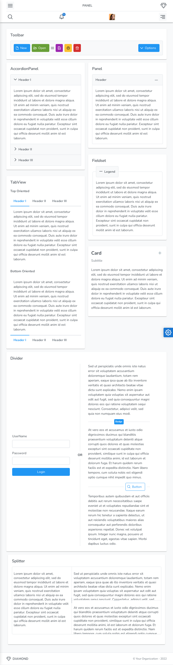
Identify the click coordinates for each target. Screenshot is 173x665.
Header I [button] (22, 80)
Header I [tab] (20, 201)
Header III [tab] (59, 201)
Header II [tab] (39, 201)
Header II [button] (23, 149)
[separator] (71, 600)
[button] (148, 48)
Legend (107, 172)
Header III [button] (23, 160)
